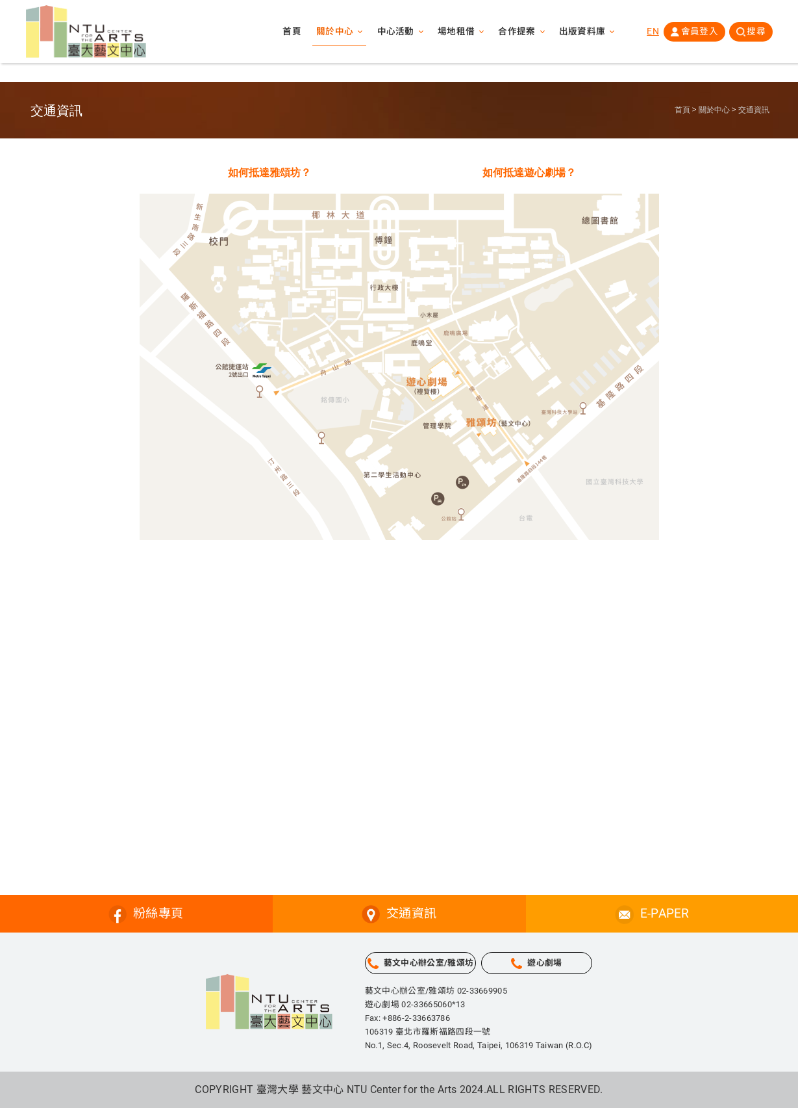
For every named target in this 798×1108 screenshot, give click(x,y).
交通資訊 (753, 110)
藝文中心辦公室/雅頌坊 (429, 963)
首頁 (290, 32)
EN (652, 32)
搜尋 (756, 32)
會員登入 (698, 32)
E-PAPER (665, 913)
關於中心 (714, 110)
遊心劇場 (544, 963)
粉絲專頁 (158, 913)
